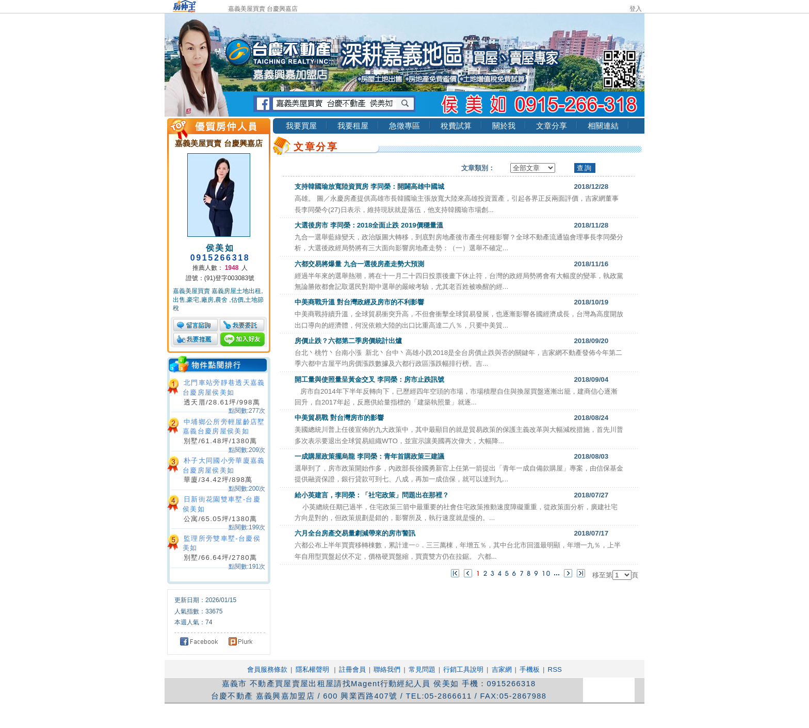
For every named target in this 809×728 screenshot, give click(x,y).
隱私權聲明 (312, 669)
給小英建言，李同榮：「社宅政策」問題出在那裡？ (372, 495)
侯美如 (220, 248)
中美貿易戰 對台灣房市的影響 (339, 418)
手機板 (530, 669)
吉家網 (502, 669)
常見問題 (422, 669)
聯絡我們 (387, 669)
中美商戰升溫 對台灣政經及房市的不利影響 (359, 302)
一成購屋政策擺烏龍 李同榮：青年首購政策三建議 (369, 456)
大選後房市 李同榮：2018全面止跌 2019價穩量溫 (369, 225)
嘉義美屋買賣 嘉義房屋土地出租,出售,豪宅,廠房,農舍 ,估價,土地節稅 (218, 299)
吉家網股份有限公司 (329, 715)
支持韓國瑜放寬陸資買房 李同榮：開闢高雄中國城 (369, 186)
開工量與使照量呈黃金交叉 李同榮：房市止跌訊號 (369, 379)
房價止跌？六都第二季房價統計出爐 (348, 341)
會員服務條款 (267, 669)
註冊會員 (352, 669)
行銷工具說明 (463, 669)
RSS (555, 669)
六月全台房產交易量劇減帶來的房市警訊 (355, 533)
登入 (635, 8)
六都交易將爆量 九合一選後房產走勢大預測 (359, 264)
